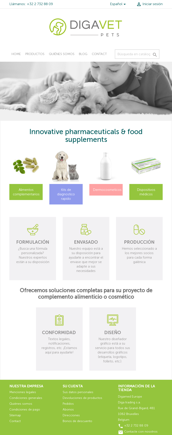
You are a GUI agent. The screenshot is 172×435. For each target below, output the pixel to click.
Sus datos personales (78, 392)
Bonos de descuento (77, 421)
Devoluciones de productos (82, 398)
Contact (99, 54)
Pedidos (68, 404)
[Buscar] (137, 54)
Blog (83, 54)
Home (16, 54)
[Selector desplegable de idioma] (118, 4)
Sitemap (15, 415)
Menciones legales (22, 392)
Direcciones (71, 415)
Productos (34, 54)
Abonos (68, 409)
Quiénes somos (61, 54)
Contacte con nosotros (141, 431)
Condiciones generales (25, 398)
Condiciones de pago (24, 409)
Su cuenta (73, 386)
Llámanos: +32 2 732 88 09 (31, 4)
